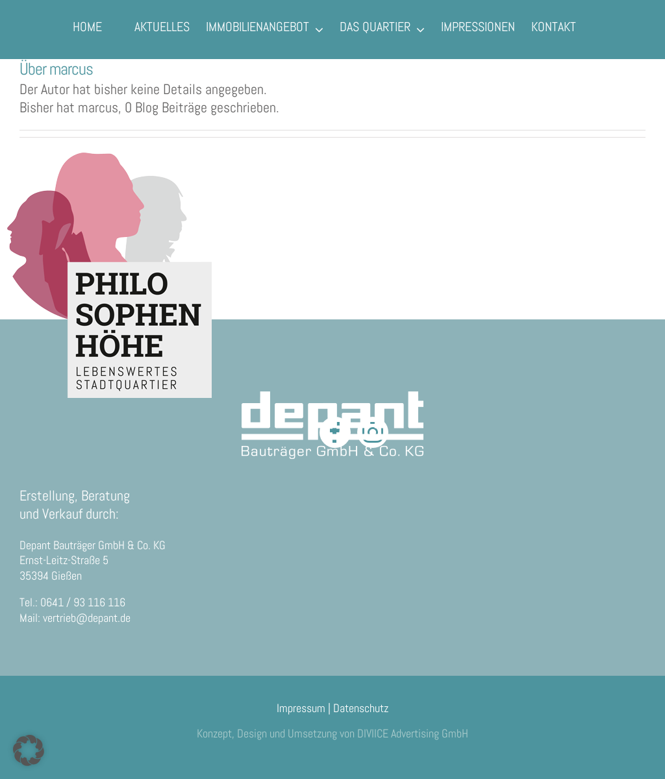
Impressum (301, 707)
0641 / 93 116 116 (82, 602)
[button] (28, 750)
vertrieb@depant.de (87, 617)
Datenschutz (360, 707)
